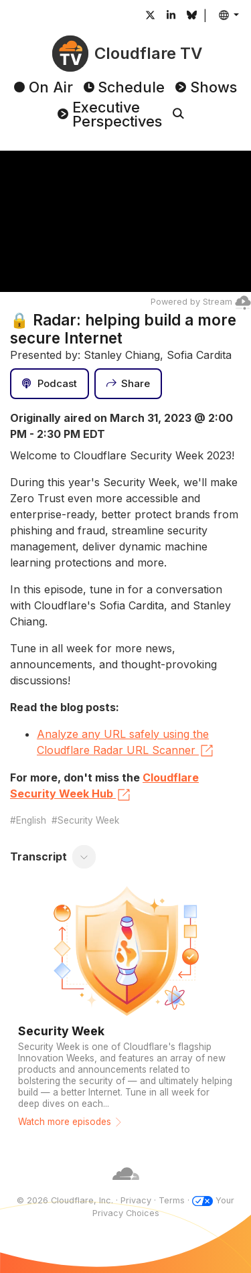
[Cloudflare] (126, 1188)
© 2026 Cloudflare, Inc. (65, 1200)
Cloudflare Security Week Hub (104, 787)
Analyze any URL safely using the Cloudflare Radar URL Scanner (126, 743)
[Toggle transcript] (84, 857)
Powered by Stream (201, 302)
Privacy (135, 1200)
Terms (172, 1200)
